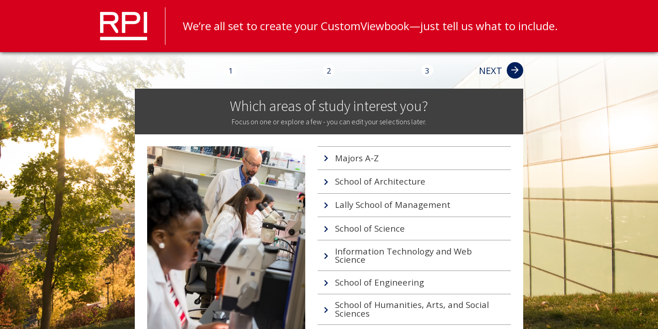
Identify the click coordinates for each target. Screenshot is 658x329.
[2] (329, 70)
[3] (427, 70)
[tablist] (414, 235)
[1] (231, 70)
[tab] (414, 158)
